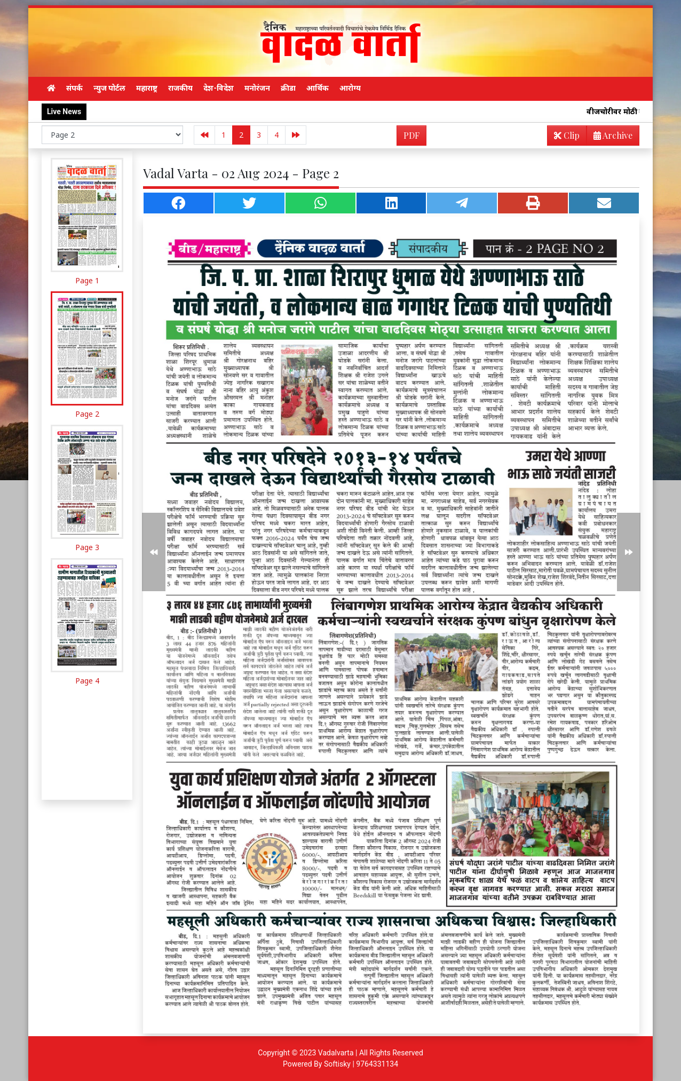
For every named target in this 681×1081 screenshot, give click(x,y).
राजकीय (180, 88)
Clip (567, 135)
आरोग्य (350, 88)
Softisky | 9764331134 (361, 1064)
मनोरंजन (257, 88)
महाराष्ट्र (146, 88)
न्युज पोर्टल (109, 88)
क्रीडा (288, 88)
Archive (609, 137)
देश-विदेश (218, 88)
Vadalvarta (336, 1052)
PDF (411, 135)
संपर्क (74, 88)
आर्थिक (317, 88)
